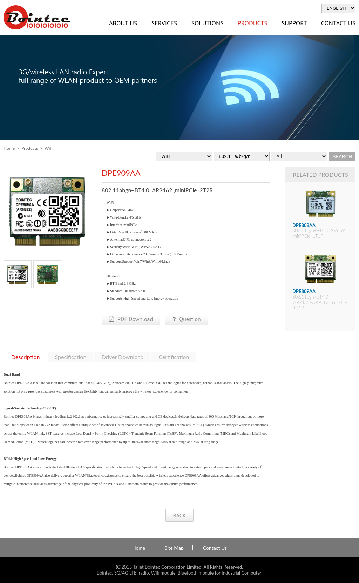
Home (9, 148)
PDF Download (131, 318)
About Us (123, 23)
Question (186, 318)
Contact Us (215, 547)
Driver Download (122, 357)
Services (164, 23)
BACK (179, 515)
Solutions (207, 23)
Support (294, 23)
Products (252, 23)
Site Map (173, 547)
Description (25, 357)
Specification (70, 357)
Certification (173, 357)
